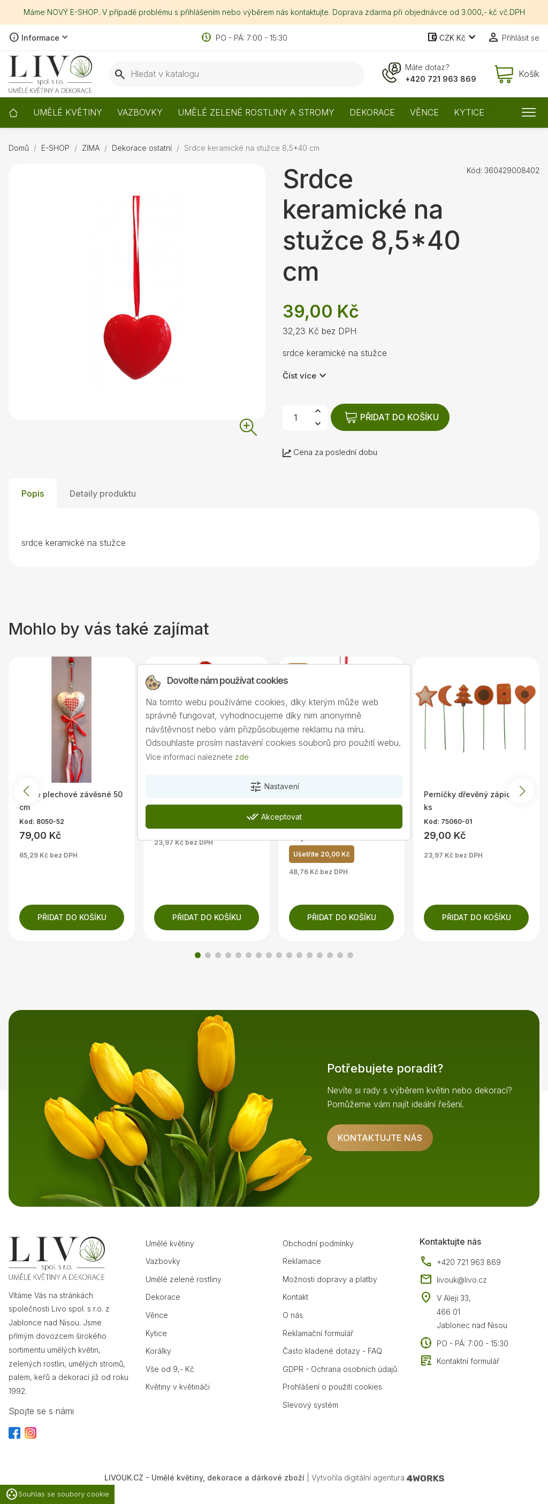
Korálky (158, 1350)
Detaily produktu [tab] (103, 493)
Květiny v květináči (178, 1386)
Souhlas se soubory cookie (57, 1494)
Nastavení (274, 787)
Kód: (474, 170)
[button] (198, 955)
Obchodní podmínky (318, 1243)
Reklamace (302, 1261)
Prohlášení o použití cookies (332, 1386)
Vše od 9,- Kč (170, 1369)
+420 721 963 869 (440, 78)
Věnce (157, 1315)
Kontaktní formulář (459, 1361)
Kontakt (295, 1296)
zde (242, 756)
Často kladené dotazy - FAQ (332, 1350)
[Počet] (295, 417)
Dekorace (163, 1296)
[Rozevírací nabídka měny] (452, 38)
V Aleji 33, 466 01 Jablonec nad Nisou (472, 1311)
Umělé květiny (170, 1243)
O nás (293, 1315)
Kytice (156, 1333)
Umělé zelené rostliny (184, 1279)
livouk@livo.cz (453, 1280)
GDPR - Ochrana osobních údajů (340, 1369)
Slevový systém (310, 1404)
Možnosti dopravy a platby (330, 1279)
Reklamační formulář (318, 1333)
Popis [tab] (32, 493)
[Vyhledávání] (236, 74)
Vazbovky (163, 1261)
